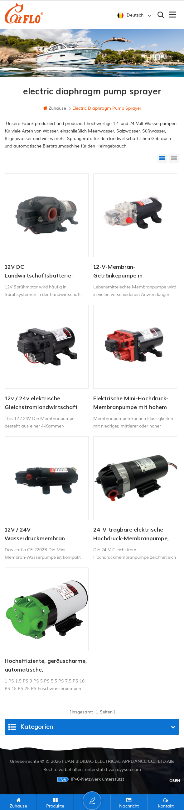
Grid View (162, 158)
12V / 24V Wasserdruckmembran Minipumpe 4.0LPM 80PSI (39, 534)
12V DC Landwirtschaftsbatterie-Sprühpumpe (39, 271)
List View (174, 158)
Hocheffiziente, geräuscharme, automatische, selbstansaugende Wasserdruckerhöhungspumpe (46, 666)
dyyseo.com (129, 769)
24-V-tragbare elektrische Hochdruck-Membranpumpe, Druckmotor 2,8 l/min (131, 534)
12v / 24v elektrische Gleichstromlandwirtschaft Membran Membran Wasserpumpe (41, 403)
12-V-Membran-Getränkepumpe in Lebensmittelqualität (121, 271)
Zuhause (54, 108)
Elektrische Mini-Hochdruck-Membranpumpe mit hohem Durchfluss (130, 403)
